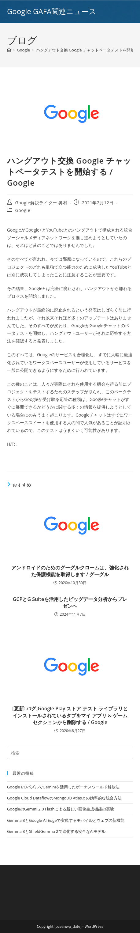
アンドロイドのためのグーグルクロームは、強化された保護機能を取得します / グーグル (70, 571)
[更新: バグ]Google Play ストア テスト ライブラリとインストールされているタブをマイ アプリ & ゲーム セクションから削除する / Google (70, 715)
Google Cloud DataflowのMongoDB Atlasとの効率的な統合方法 (64, 798)
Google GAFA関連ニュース (51, 11)
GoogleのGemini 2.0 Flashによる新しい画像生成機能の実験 (60, 809)
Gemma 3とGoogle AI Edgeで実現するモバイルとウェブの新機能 (65, 820)
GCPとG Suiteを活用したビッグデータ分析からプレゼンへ (70, 602)
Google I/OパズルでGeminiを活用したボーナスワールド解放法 (63, 787)
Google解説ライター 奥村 (41, 203)
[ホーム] (9, 50)
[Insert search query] (70, 753)
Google (23, 210)
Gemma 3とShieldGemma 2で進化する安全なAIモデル (56, 831)
